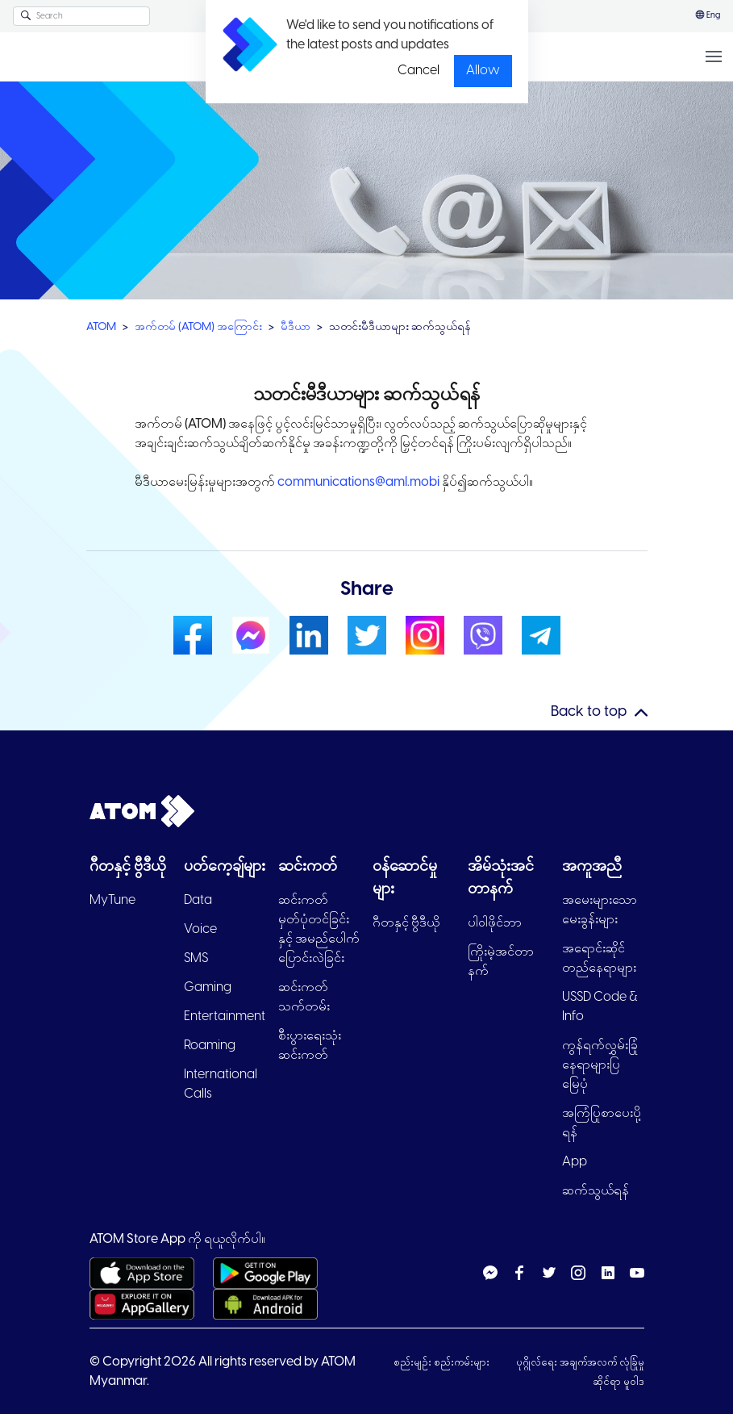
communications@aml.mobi (359, 482)
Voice (200, 929)
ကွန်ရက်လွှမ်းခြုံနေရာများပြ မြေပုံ (600, 1065)
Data (198, 900)
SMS (196, 958)
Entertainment (224, 1016)
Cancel (418, 70)
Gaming (207, 987)
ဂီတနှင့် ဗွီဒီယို (406, 923)
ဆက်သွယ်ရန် (595, 1191)
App (574, 1162)
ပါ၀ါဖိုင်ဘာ (495, 923)
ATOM (101, 327)
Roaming (209, 1045)
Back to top (589, 712)
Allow (483, 70)
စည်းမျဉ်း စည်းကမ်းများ (443, 1363)
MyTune (112, 900)
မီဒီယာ (295, 327)
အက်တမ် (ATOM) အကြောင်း (198, 327)
